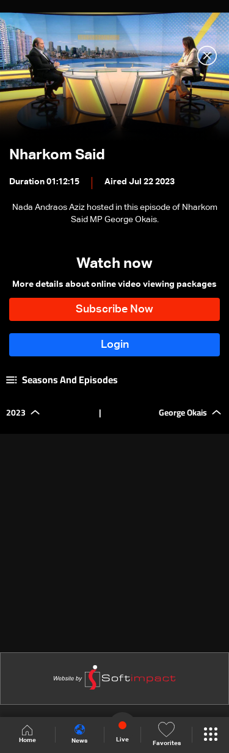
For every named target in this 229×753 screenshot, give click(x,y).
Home (27, 734)
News (79, 734)
